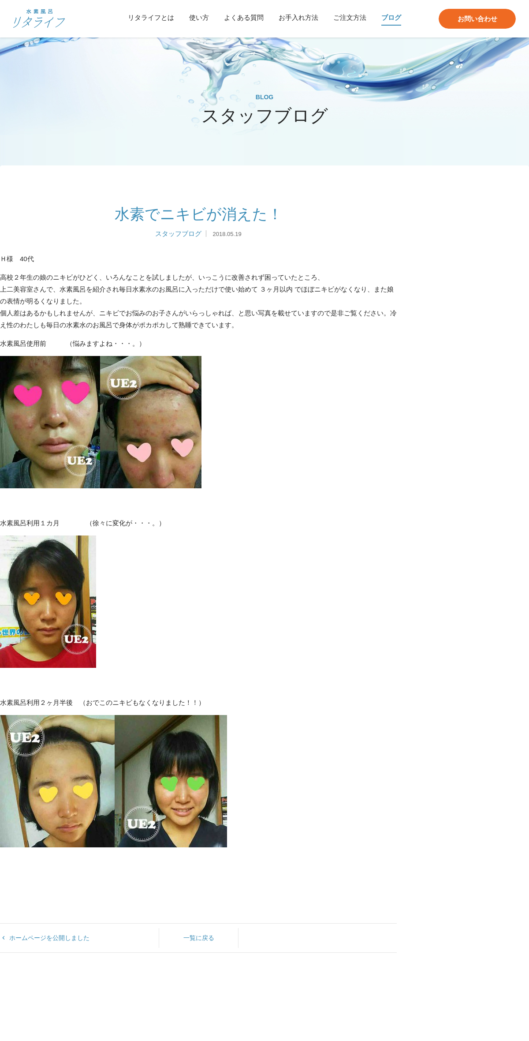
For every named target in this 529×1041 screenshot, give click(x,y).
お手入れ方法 (298, 17)
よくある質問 (244, 17)
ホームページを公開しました (44, 937)
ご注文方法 (349, 17)
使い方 (199, 17)
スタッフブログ (178, 233)
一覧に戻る (198, 937)
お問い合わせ (477, 18)
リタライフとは (151, 17)
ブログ (391, 17)
